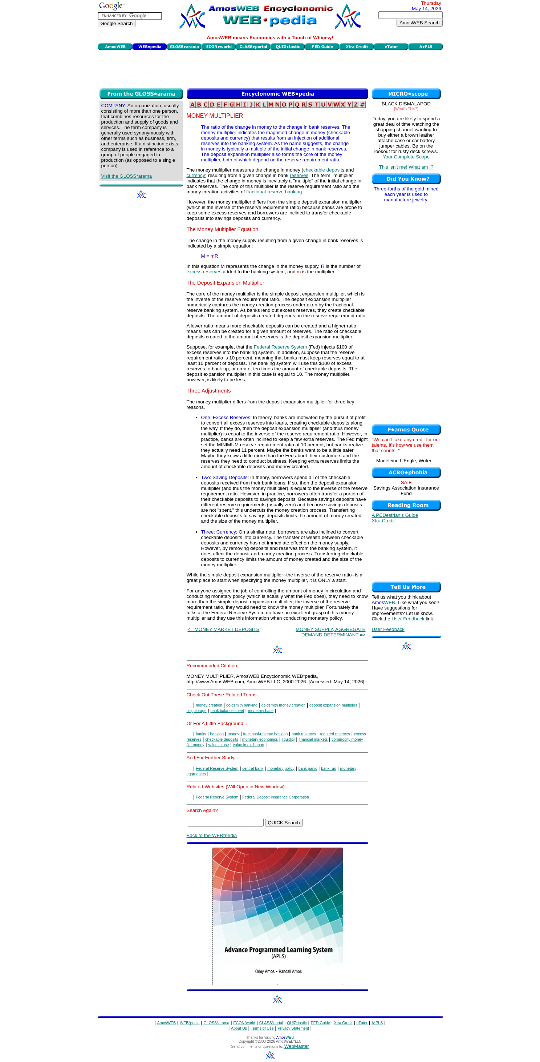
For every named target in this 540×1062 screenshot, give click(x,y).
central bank (252, 768)
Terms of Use (262, 1028)
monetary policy (281, 768)
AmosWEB (166, 1023)
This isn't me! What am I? (406, 167)
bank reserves (304, 734)
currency (196, 175)
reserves (299, 175)
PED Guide (320, 1023)
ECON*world (244, 1023)
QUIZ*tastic (296, 1023)
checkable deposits (221, 739)
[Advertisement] (270, 68)
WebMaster (296, 1046)
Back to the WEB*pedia (212, 835)
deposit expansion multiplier (333, 705)
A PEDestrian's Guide (395, 515)
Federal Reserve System (280, 347)
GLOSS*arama (216, 1023)
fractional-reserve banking (274, 191)
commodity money (347, 739)
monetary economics (260, 739)
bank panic (308, 768)
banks (201, 734)
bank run (328, 768)
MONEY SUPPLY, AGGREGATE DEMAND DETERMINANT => (330, 632)
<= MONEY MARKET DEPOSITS (224, 629)
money (233, 734)
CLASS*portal (271, 1023)
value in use (218, 745)
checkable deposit (322, 170)
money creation (209, 705)
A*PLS (377, 1023)
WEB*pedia (190, 1023)
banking (217, 734)
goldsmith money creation (283, 705)
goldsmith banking (241, 705)
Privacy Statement (293, 1028)
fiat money (195, 745)
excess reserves (204, 271)
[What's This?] (406, 108)
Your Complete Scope (406, 157)
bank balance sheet (227, 710)
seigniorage (197, 710)
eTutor (362, 1023)
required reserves (335, 734)
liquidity (288, 739)
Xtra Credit (383, 520)
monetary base (261, 710)
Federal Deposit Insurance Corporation (275, 797)
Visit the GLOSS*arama (126, 176)
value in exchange (248, 745)
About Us (239, 1028)
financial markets (313, 739)
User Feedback (407, 618)
